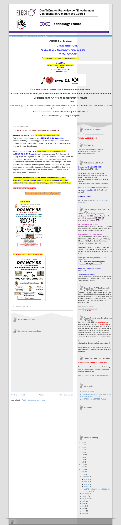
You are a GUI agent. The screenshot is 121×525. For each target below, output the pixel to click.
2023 (83, 442)
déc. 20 (87, 479)
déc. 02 (87, 486)
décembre (86, 477)
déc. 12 (87, 484)
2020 (83, 450)
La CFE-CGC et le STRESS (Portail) (94, 399)
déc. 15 (87, 482)
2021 (83, 447)
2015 (83, 462)
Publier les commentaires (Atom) (34, 400)
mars (84, 513)
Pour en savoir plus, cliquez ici (42, 193)
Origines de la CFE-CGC (90, 391)
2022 (83, 444)
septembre (86, 498)
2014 (83, 464)
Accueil (41, 395)
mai (84, 508)
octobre (85, 496)
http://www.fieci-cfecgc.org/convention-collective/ (94, 375)
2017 (83, 457)
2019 (83, 452)
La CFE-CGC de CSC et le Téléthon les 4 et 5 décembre (36, 130)
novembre (86, 493)
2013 (83, 467)
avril (84, 511)
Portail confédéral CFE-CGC (91, 396)
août (84, 501)
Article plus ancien (66, 395)
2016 (83, 459)
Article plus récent (18, 395)
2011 (83, 472)
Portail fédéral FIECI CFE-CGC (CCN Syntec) (97, 394)
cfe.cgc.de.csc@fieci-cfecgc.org (94, 134)
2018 (83, 454)
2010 (83, 474)
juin (84, 506)
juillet (84, 503)
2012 (83, 469)
